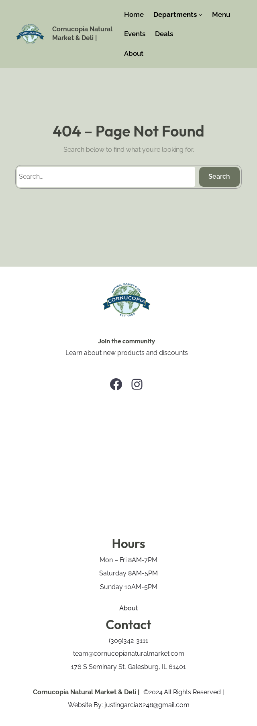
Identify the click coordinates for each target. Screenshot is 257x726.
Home (134, 14)
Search (219, 176)
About (128, 608)
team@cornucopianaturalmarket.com (128, 653)
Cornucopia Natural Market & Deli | (86, 692)
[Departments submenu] (200, 14)
